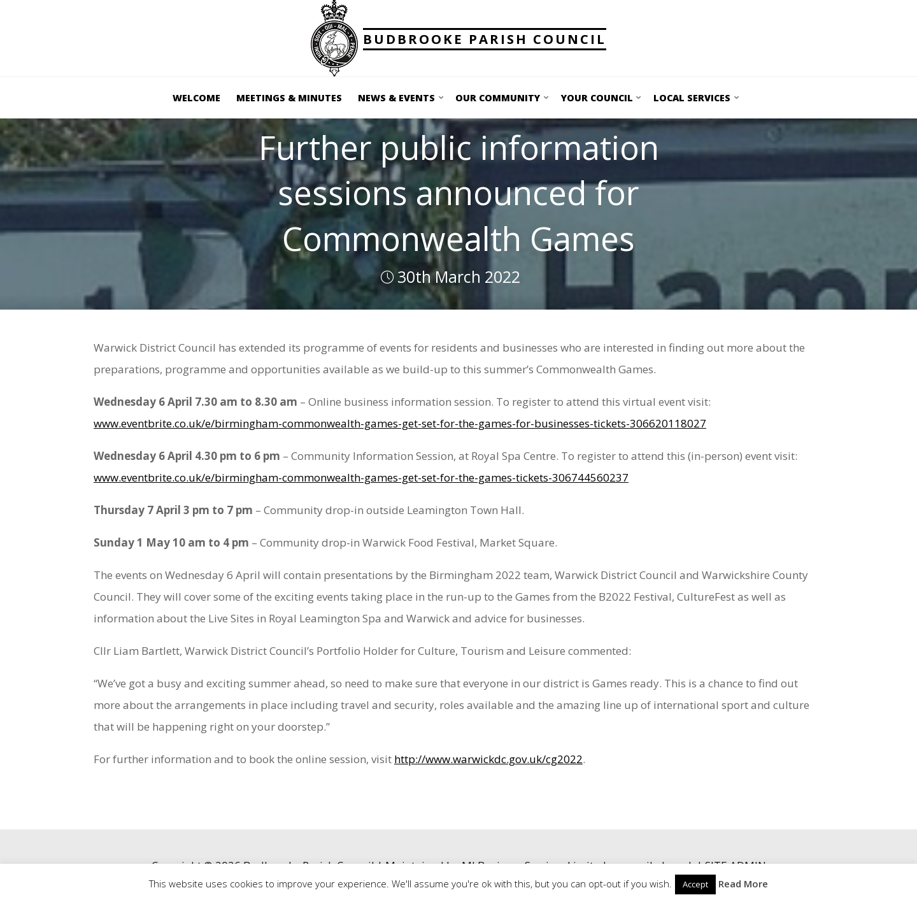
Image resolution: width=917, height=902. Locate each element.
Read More (743, 883)
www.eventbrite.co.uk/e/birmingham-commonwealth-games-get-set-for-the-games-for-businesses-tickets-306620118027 (400, 423)
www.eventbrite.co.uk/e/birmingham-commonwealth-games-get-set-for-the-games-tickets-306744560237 (361, 477)
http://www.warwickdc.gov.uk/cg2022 (488, 759)
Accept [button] (695, 884)
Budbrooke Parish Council (484, 39)
